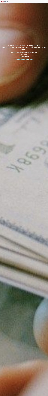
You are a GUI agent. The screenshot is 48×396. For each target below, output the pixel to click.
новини (28, 59)
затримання (23, 59)
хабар (31, 59)
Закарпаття (18, 59)
